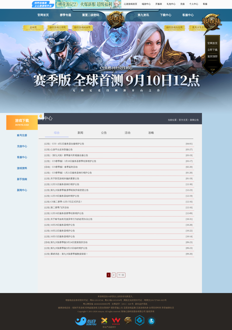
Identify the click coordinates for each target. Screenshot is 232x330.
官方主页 (183, 120)
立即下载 (212, 49)
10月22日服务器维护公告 (63, 231)
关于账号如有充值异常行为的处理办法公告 (71, 219)
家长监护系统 (141, 304)
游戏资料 (22, 168)
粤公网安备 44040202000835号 (96, 304)
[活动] (47, 167)
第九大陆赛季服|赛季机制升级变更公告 (70, 190)
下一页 (121, 275)
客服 (205, 4)
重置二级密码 (90, 15)
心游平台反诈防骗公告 (62, 149)
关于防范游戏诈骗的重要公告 (65, 178)
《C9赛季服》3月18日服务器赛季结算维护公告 (73, 161)
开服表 (158, 4)
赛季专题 (65, 15)
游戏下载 (22, 122)
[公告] (47, 144)
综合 (57, 132)
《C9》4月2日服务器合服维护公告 (67, 144)
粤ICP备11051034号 (113, 300)
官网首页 (43, 15)
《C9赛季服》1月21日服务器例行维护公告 (71, 173)
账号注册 (22, 135)
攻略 (151, 132)
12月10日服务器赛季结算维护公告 (67, 213)
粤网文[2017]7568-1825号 (155, 300)
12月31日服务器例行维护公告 (65, 184)
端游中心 (146, 4)
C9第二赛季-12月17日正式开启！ (67, 202)
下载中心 (165, 15)
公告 (104, 132)
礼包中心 (171, 4)
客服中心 (188, 15)
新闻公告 (194, 120)
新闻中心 (22, 190)
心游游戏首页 (130, 4)
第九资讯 (143, 15)
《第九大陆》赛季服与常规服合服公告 (69, 155)
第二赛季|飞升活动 (60, 207)
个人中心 (193, 4)
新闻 (80, 132)
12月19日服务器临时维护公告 (65, 196)
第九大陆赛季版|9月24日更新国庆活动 (69, 242)
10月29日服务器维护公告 (63, 225)
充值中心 (22, 146)
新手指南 (22, 179)
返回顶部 (212, 56)
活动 (127, 132)
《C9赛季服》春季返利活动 (64, 167)
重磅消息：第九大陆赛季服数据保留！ (69, 254)
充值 (182, 4)
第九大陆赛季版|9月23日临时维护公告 (69, 248)
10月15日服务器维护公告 (63, 236)
